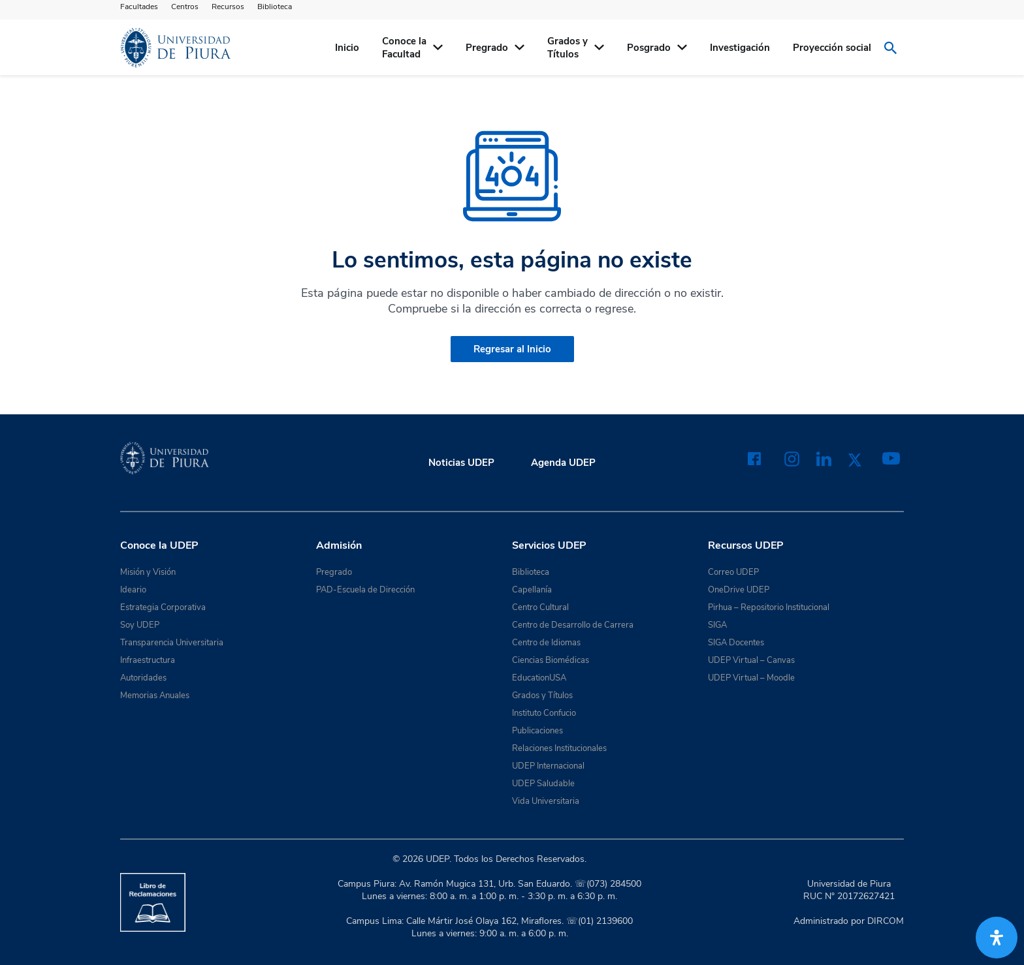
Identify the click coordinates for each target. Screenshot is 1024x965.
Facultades (139, 6)
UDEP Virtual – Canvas (751, 660)
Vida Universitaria (545, 801)
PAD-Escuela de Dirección (365, 590)
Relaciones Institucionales (559, 748)
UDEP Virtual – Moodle (751, 678)
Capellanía (532, 590)
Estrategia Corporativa (163, 607)
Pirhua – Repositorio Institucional (768, 607)
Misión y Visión (148, 572)
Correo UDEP (733, 572)
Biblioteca (274, 6)
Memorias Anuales (154, 695)
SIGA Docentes (736, 643)
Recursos (228, 6)
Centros (185, 6)
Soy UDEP (139, 625)
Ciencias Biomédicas (550, 660)
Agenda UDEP (563, 462)
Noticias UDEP (461, 462)
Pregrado (487, 47)
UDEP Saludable (543, 783)
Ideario (133, 590)
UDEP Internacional (548, 766)
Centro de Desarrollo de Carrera (572, 625)
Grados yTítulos (567, 48)
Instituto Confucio (544, 713)
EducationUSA (539, 678)
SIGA (717, 625)
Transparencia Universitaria (171, 643)
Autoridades (143, 678)
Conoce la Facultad (404, 48)
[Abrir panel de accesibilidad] (996, 937)
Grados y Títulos (542, 695)
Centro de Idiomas (546, 643)
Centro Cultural (540, 607)
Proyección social (832, 47)
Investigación (740, 47)
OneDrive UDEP (738, 590)
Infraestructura (147, 660)
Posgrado (649, 47)
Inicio (347, 47)
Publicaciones (537, 731)
